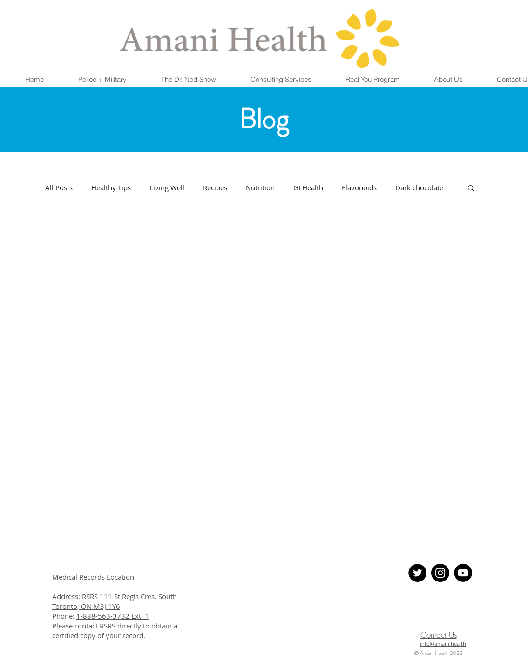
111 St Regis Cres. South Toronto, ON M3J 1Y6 (114, 601)
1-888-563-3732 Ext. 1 (112, 616)
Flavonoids (359, 187)
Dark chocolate (419, 187)
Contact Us (438, 634)
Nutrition (260, 187)
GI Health (308, 187)
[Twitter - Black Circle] (417, 573)
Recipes (215, 187)
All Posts (59, 187)
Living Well (166, 187)
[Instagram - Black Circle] (440, 573)
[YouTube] (463, 573)
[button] (102, 79)
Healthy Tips (111, 187)
